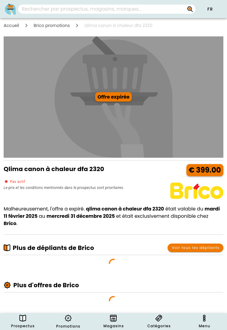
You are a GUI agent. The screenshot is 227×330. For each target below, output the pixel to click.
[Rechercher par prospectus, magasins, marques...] (190, 9)
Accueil (11, 25)
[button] (210, 9)
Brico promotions (52, 25)
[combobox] (106, 9)
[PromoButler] (10, 9)
